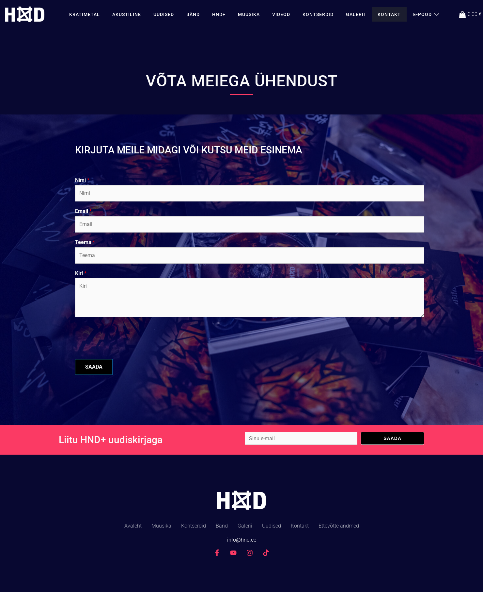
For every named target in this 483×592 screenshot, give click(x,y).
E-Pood (427, 14)
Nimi (82, 180)
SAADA (93, 367)
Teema (85, 242)
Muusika (249, 14)
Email (83, 211)
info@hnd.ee (241, 540)
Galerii (355, 14)
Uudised (163, 14)
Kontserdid (318, 14)
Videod (281, 14)
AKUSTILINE (126, 14)
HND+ (219, 14)
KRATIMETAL (84, 14)
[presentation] (124, 348)
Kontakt (389, 14)
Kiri (80, 273)
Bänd (193, 14)
